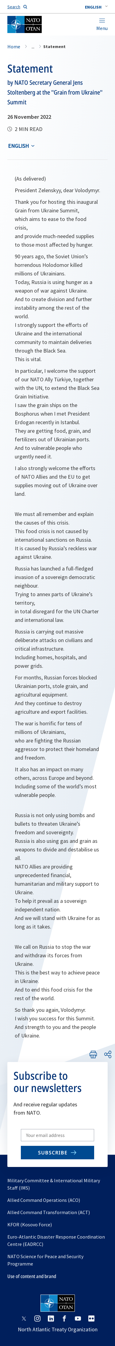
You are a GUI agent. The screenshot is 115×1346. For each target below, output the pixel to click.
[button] (96, 7)
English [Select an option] (18, 145)
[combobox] (96, 7)
